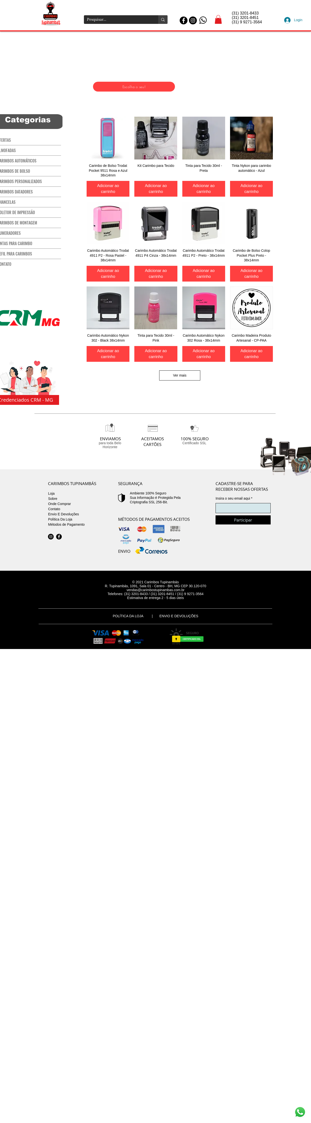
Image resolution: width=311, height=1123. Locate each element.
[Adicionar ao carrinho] (108, 189)
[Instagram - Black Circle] (193, 20)
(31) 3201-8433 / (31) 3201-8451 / (150, 594)
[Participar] (243, 519)
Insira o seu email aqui (233, 498)
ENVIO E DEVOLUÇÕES (178, 616)
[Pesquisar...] (117, 19)
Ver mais (179, 375)
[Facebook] (59, 536)
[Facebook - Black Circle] (183, 20)
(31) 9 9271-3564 (190, 594)
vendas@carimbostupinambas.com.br (155, 590)
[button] (218, 19)
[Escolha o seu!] (134, 87)
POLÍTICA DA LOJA (129, 616)
